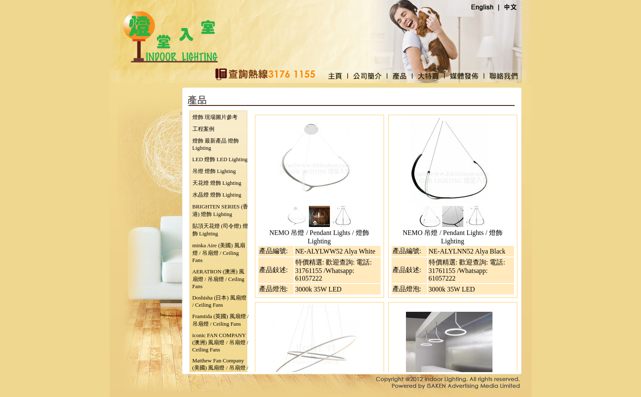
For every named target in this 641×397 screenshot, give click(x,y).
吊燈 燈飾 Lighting (214, 171)
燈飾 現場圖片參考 (215, 117)
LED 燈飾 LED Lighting (220, 159)
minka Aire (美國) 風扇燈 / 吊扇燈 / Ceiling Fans (218, 252)
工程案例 (203, 129)
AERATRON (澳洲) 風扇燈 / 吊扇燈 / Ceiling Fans (218, 278)
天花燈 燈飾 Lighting (216, 183)
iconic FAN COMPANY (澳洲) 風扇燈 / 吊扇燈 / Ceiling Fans (220, 342)
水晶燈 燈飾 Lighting (216, 195)
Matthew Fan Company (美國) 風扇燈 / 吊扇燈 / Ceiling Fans (220, 367)
